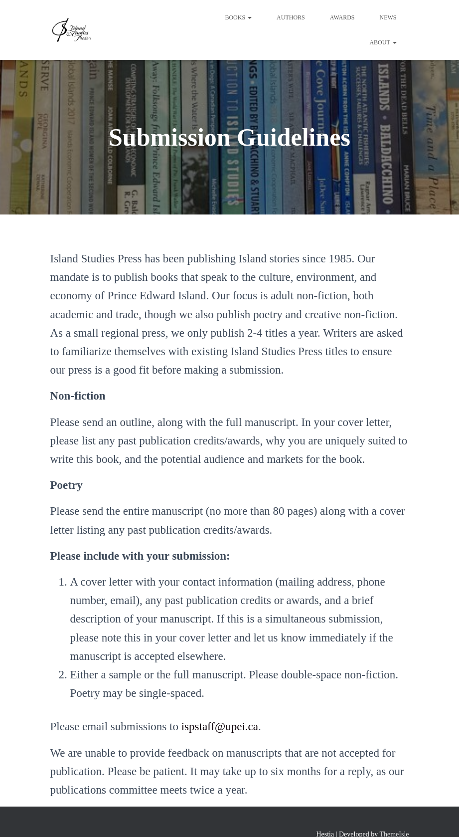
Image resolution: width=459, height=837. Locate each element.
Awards (342, 17)
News (388, 17)
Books (238, 17)
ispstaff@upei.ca (219, 726)
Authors (291, 17)
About (382, 42)
